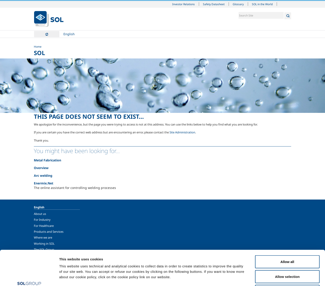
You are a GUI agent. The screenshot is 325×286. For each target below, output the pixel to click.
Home (46, 34)
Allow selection (287, 242)
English (69, 34)
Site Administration (182, 132)
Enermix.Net (43, 183)
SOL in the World (262, 4)
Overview (41, 168)
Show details (234, 277)
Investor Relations (183, 4)
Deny (287, 256)
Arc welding (43, 175)
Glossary (238, 4)
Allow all (287, 227)
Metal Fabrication (47, 160)
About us (40, 214)
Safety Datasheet (214, 4)
